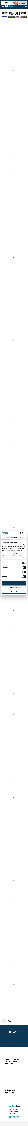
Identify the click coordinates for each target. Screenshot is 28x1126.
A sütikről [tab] (23, 537)
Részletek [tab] (14, 537)
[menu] (26, 6)
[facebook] (14, 1117)
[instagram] (18, 1117)
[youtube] (10, 1117)
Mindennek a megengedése (14, 583)
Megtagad (14, 591)
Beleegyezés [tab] (5, 537)
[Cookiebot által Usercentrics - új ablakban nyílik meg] (20, 533)
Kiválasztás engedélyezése (14, 587)
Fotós (9, 1019)
